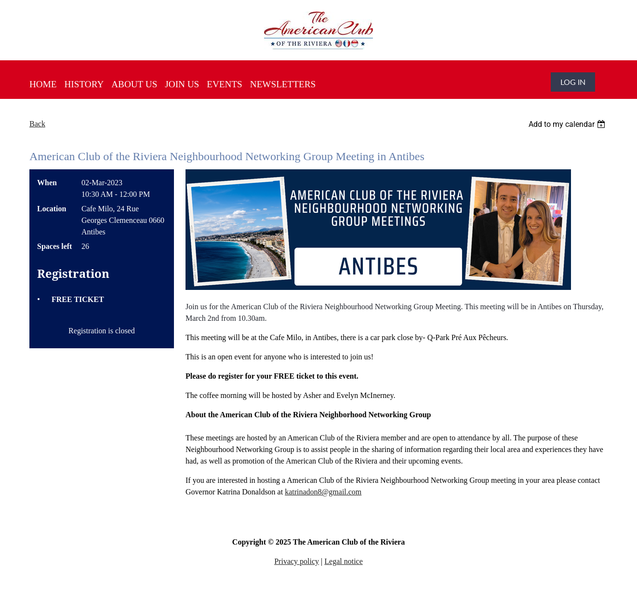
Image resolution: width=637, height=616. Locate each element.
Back (37, 124)
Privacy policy (296, 561)
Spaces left (54, 246)
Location (51, 209)
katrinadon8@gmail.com (323, 492)
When (47, 182)
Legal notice (343, 561)
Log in (572, 81)
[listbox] (568, 124)
